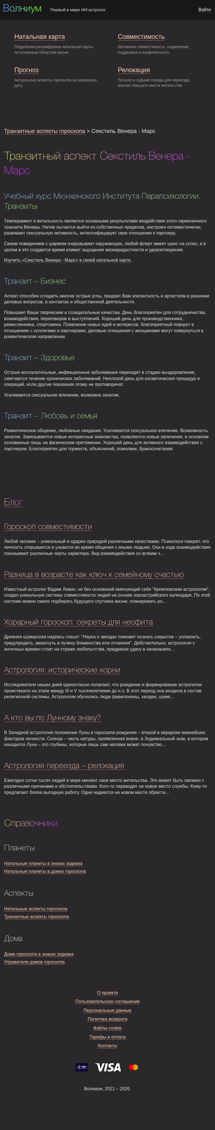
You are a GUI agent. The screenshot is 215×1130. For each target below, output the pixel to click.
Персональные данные (107, 1010)
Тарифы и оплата (107, 1037)
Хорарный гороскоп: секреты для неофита (78, 622)
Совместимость (141, 36)
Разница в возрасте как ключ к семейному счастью (94, 574)
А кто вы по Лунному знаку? (52, 718)
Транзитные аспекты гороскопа (44, 131)
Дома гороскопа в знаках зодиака (39, 954)
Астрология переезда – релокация (64, 766)
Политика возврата (107, 1019)
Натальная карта (39, 36)
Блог (13, 502)
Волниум (22, 8)
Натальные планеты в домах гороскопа (45, 871)
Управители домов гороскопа (34, 962)
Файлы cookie (107, 1028)
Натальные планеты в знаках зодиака (43, 863)
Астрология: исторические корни (62, 670)
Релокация (134, 70)
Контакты (107, 1045)
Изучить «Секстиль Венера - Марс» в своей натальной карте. (68, 260)
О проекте (107, 992)
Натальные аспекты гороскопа (35, 908)
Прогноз (26, 70)
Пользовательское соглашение (107, 1001)
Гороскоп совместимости (48, 527)
